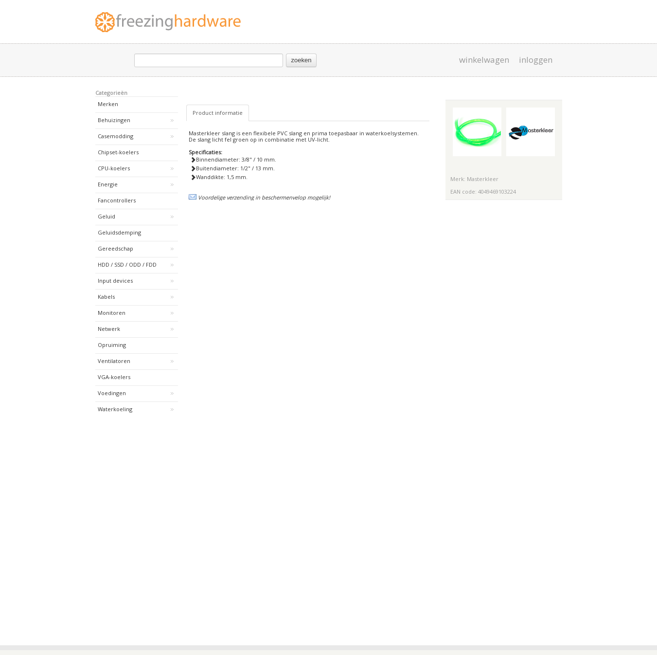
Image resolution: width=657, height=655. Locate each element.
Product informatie (218, 112)
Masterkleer (482, 178)
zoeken (301, 60)
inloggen (535, 59)
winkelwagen (484, 59)
